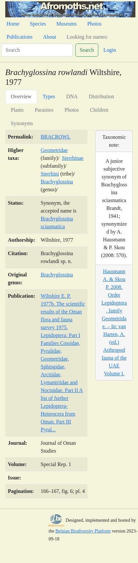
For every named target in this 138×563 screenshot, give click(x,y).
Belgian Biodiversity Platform (83, 531)
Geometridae (54, 150)
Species (38, 24)
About (49, 37)
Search (87, 50)
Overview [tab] (21, 96)
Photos (94, 24)
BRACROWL (55, 137)
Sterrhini (50, 174)
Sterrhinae (73, 158)
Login (110, 50)
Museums (66, 24)
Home (13, 24)
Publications (19, 37)
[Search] (37, 50)
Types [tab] (49, 96)
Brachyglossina (57, 181)
